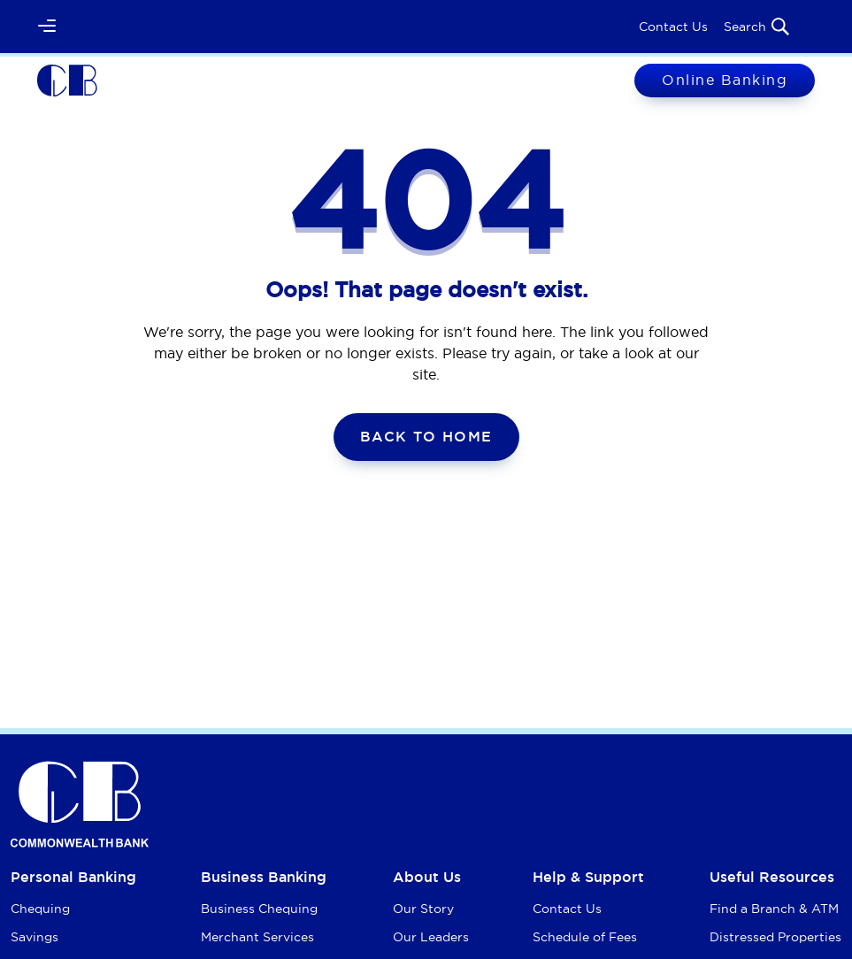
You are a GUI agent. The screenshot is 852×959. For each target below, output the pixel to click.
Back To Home (426, 436)
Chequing (40, 909)
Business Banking (263, 877)
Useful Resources (772, 877)
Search (757, 26)
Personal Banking (73, 877)
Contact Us (673, 26)
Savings (34, 937)
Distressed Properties (775, 937)
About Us (427, 877)
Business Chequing (259, 909)
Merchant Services (257, 937)
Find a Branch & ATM (774, 909)
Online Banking (724, 79)
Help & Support (588, 877)
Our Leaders (431, 937)
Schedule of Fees (585, 937)
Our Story (423, 909)
